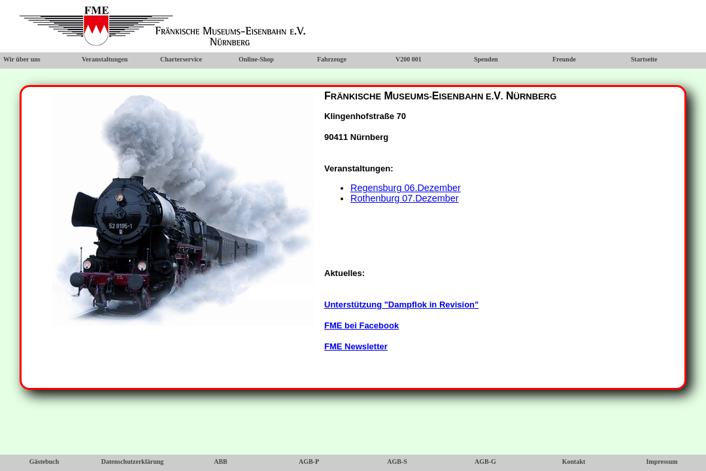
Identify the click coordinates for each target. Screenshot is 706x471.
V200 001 (408, 59)
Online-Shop (256, 59)
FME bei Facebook (361, 325)
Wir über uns (22, 59)
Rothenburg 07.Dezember (404, 198)
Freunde (564, 59)
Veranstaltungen (104, 59)
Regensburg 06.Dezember (405, 188)
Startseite (644, 59)
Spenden (486, 59)
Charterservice (181, 59)
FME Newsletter (356, 346)
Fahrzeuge (331, 59)
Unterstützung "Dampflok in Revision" (401, 304)
